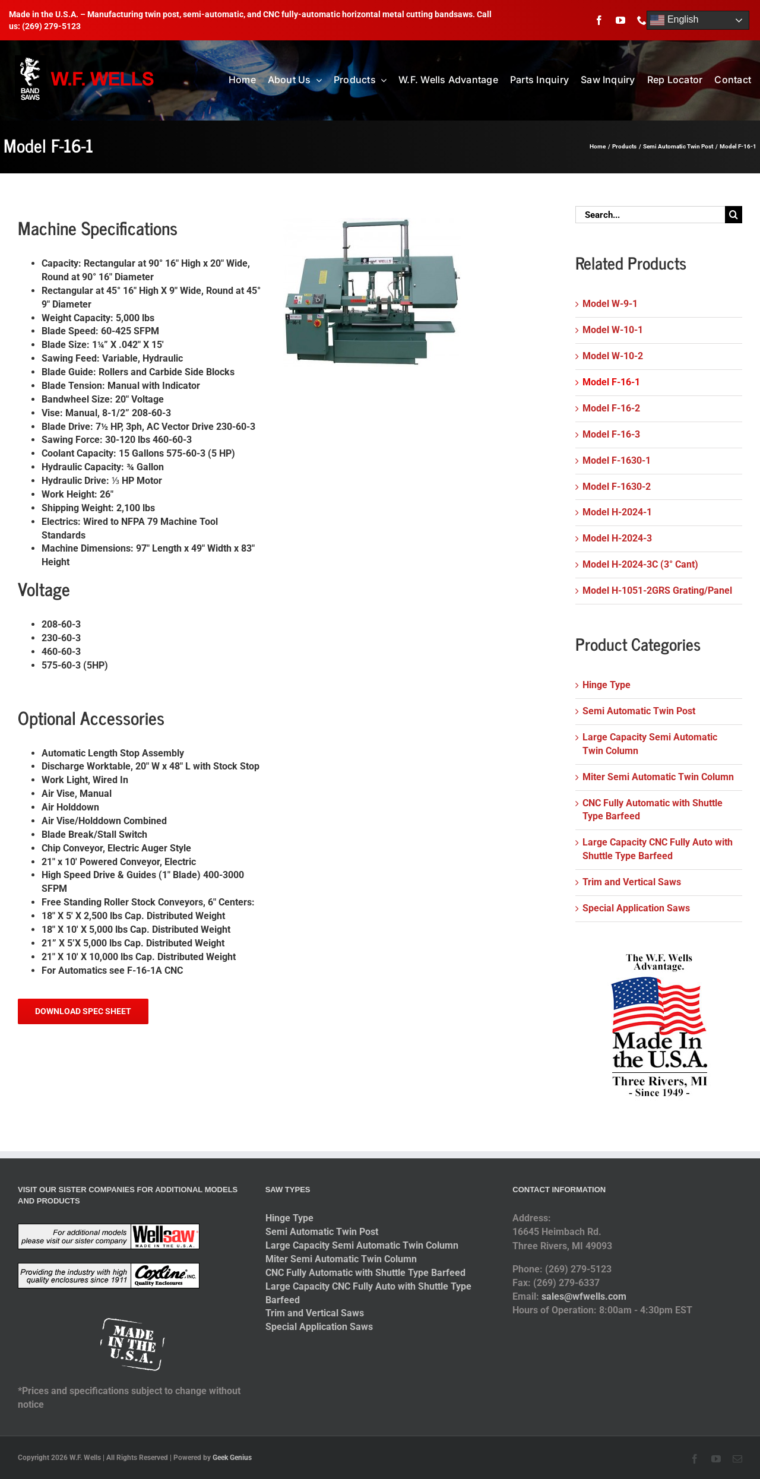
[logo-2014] (86, 59)
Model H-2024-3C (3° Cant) (640, 564)
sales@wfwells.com (584, 1296)
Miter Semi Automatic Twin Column (658, 777)
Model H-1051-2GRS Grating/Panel (657, 590)
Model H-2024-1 (617, 512)
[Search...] (650, 214)
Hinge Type (606, 685)
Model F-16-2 (611, 408)
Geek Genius (232, 1457)
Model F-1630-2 (616, 486)
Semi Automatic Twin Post (638, 711)
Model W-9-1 (610, 303)
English (674, 20)
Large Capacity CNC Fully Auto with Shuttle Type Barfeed (368, 1293)
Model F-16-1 (611, 382)
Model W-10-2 (612, 356)
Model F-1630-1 (616, 460)
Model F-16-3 (611, 434)
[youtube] (620, 20)
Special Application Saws (636, 908)
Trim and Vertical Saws (631, 882)
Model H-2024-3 (617, 538)
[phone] (642, 20)
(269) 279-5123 (51, 26)
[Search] (733, 214)
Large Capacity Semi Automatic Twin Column (361, 1245)
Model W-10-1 (612, 329)
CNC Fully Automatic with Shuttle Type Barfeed (365, 1272)
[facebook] (599, 20)
